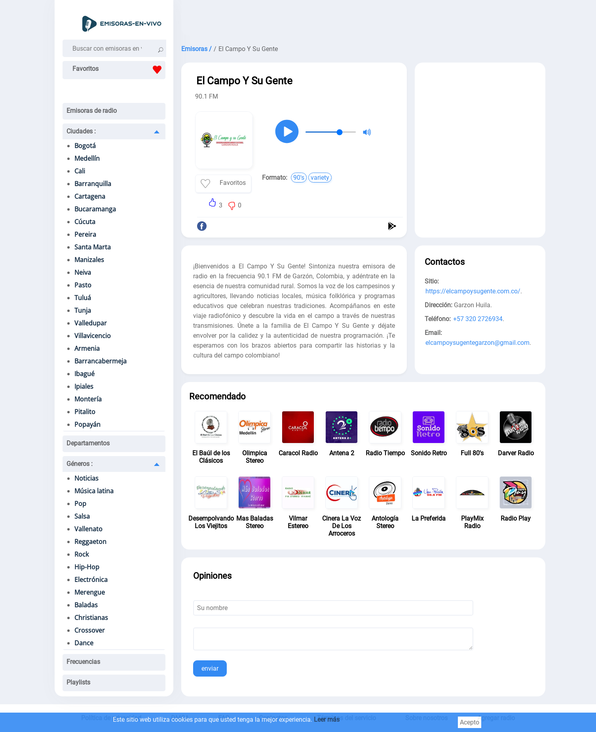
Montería (88, 399)
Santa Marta (92, 247)
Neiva (82, 272)
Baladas (86, 605)
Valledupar (90, 323)
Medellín (87, 158)
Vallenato (88, 529)
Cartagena (89, 196)
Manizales (89, 259)
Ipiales (83, 386)
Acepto (469, 722)
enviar (209, 668)
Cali (79, 171)
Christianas (91, 617)
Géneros (79, 464)
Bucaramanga (95, 209)
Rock (81, 554)
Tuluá (82, 297)
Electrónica (91, 579)
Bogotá (85, 145)
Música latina (94, 491)
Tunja (82, 310)
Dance (83, 643)
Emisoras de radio (91, 110)
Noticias (86, 478)
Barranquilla (92, 183)
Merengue (89, 592)
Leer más (327, 719)
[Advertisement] (363, 20)
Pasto (82, 285)
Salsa (82, 516)
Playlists (78, 682)
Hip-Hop (86, 567)
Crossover (89, 630)
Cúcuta (84, 221)
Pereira (85, 234)
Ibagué (84, 373)
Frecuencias (83, 661)
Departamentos (88, 443)
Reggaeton (90, 541)
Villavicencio (92, 335)
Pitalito (84, 411)
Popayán (87, 424)
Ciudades (81, 131)
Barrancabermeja (100, 361)
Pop (80, 503)
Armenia (87, 348)
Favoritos (118, 69)
